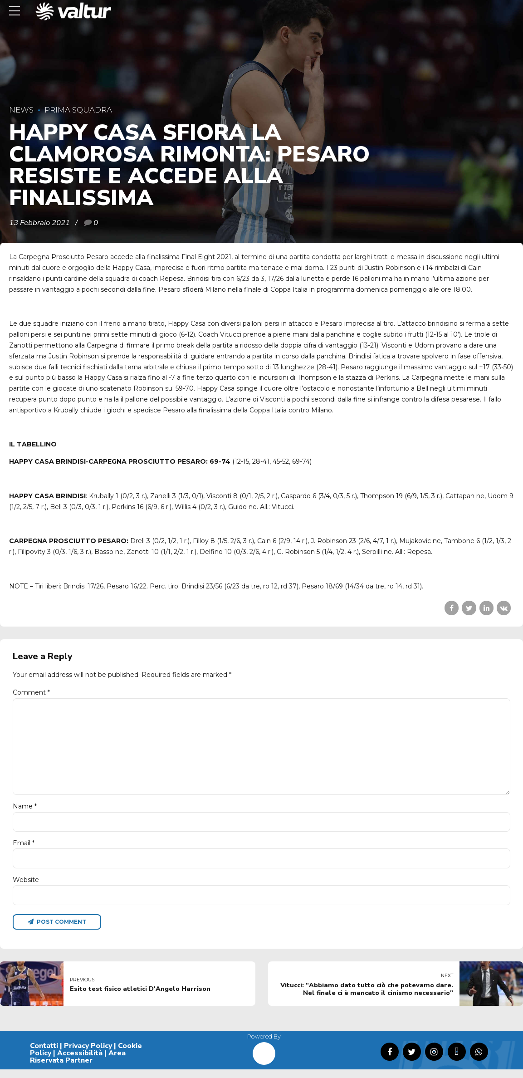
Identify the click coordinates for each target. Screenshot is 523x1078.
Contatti (44, 1055)
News (21, 109)
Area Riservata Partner (78, 1065)
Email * (23, 849)
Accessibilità (80, 1062)
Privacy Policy (88, 1055)
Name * (25, 812)
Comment (31, 692)
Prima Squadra (78, 109)
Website (26, 887)
